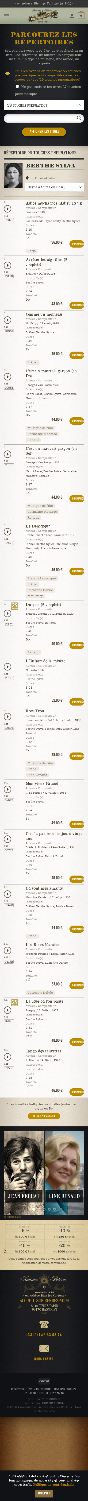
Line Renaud (37, 775)
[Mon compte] (72, 16)
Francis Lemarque (41, 578)
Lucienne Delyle (40, 590)
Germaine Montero (42, 434)
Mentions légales (65, 1388)
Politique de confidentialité (44, 1392)
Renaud (33, 440)
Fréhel (32, 362)
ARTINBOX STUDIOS (53, 1402)
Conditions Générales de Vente (30, 1388)
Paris (31, 251)
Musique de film (40, 428)
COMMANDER (78, 244)
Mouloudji (35, 596)
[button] (6, 16)
